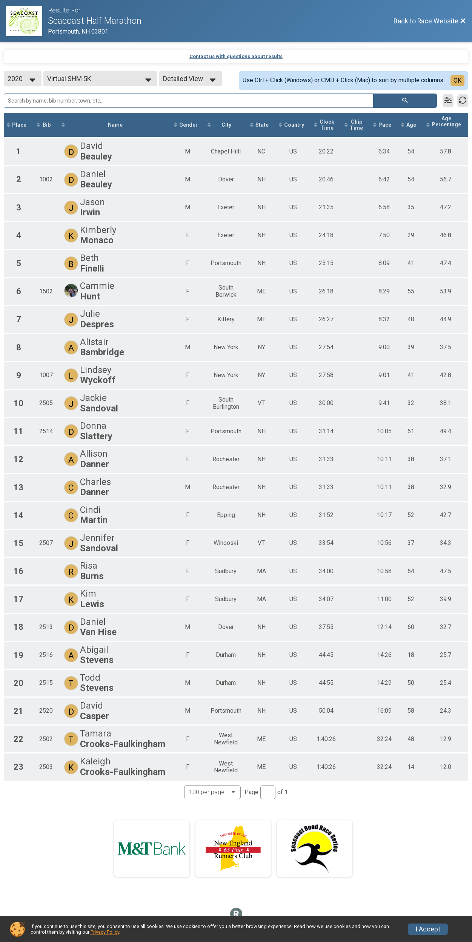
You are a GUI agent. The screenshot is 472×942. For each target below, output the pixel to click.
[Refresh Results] (462, 100)
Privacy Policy (105, 932)
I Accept (427, 929)
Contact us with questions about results (236, 56)
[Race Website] (27, 21)
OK (457, 80)
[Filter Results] (448, 100)
